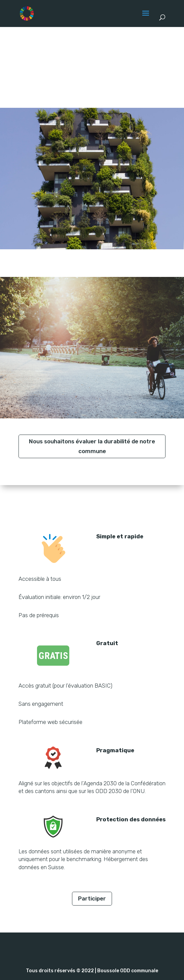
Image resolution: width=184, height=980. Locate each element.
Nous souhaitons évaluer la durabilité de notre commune (92, 446)
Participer (92, 898)
